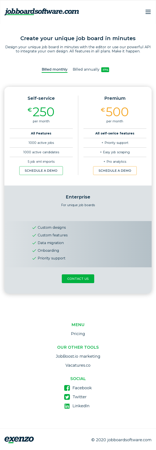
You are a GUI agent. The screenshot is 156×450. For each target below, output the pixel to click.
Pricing (78, 333)
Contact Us (78, 279)
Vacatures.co (78, 365)
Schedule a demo (41, 171)
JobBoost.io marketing (78, 356)
